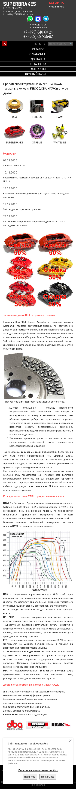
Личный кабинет (38, 74)
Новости (9, 153)
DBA (5, 11)
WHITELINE (27, 11)
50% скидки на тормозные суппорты (22, 209)
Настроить (29, 776)
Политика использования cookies (38, 770)
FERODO (11, 11)
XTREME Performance (23, 14)
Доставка (38, 59)
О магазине (37, 54)
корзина (56, 3)
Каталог (38, 49)
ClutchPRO (7, 14)
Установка (38, 64)
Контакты (38, 69)
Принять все (47, 776)
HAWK (19, 11)
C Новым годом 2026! (14, 165)
